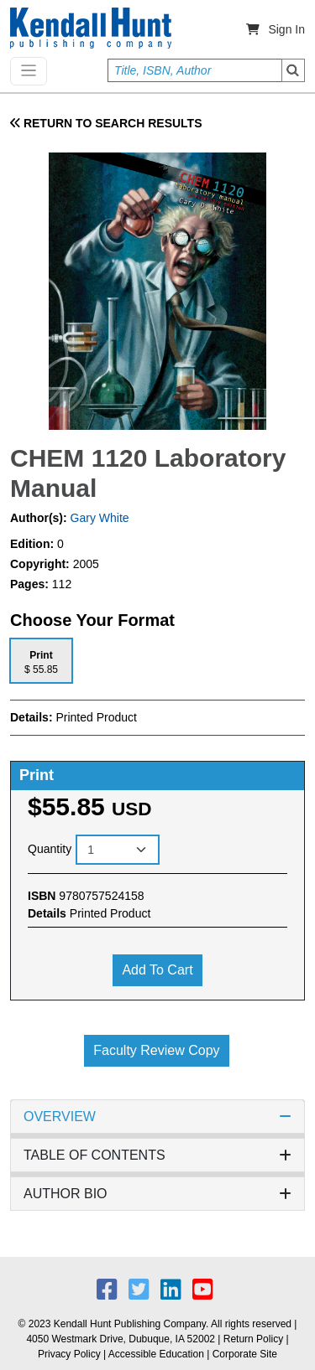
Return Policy (253, 1339)
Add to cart (157, 970)
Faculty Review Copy (156, 1050)
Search (293, 70)
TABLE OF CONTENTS (157, 1155)
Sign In (286, 29)
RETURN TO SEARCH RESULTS (106, 123)
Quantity (49, 849)
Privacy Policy (69, 1354)
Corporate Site (245, 1354)
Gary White (98, 518)
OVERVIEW (157, 1116)
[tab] (41, 660)
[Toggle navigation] (28, 71)
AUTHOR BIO (157, 1193)
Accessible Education (156, 1354)
